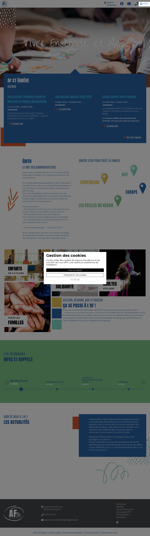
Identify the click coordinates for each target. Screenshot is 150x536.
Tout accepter (75, 270)
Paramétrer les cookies (75, 275)
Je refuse (75, 279)
